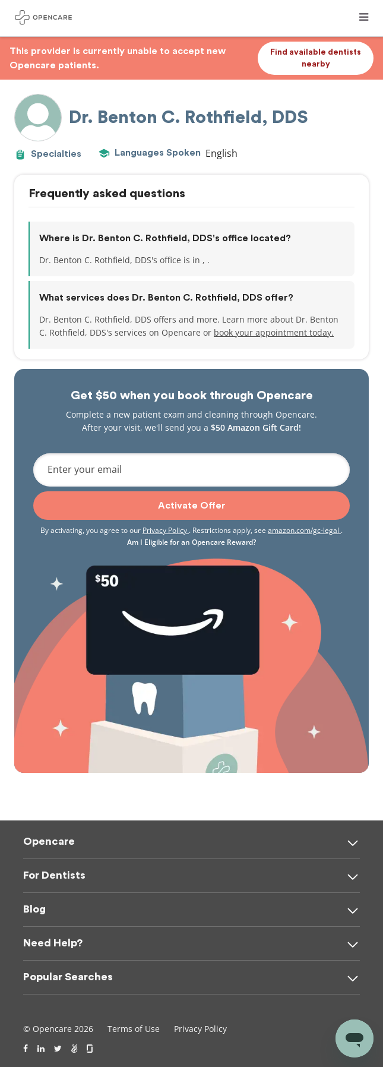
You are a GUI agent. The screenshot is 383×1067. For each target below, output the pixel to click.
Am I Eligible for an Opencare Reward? (191, 542)
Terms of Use (133, 1028)
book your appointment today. (274, 332)
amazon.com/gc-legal (304, 530)
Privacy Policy (166, 530)
